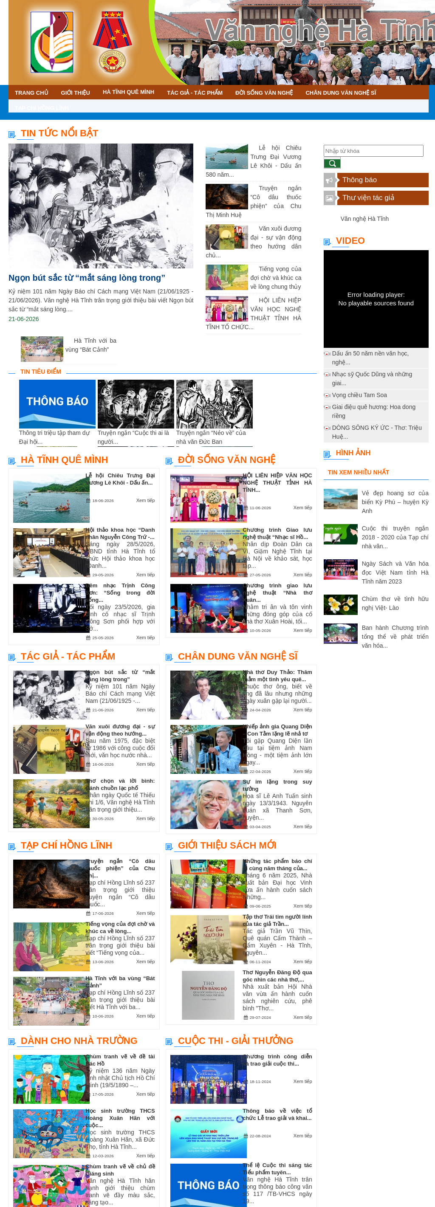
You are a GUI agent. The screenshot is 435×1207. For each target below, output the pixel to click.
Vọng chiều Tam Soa (359, 388)
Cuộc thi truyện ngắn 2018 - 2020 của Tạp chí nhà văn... (395, 531)
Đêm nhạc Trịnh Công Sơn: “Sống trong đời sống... (120, 586)
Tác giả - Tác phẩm (57, 648)
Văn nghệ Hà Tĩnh (365, 215)
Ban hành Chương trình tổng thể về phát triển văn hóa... (395, 630)
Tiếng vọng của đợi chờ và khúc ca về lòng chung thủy (275, 274)
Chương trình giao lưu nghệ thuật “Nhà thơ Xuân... (277, 586)
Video (347, 236)
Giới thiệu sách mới (216, 834)
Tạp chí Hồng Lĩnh (56, 834)
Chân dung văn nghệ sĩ (224, 648)
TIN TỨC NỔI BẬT (51, 131)
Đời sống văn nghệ (215, 455)
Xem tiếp (145, 493)
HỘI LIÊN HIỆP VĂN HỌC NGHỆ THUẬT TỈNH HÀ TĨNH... (277, 476)
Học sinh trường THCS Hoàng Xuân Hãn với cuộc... (120, 1101)
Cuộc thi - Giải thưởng (222, 1026)
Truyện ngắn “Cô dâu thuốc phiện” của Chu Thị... (120, 855)
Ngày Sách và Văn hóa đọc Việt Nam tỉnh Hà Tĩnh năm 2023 (395, 566)
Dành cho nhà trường (66, 1026)
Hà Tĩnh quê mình (54, 455)
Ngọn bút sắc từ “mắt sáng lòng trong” (73, 274)
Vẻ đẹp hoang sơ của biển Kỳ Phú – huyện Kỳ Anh (395, 495)
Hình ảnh (353, 447)
